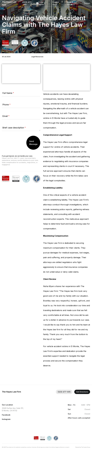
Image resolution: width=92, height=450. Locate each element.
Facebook (6, 415)
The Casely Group (85, 447)
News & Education (71, 3)
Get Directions (82, 392)
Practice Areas (55, 3)
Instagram (6, 419)
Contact (87, 3)
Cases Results (41, 3)
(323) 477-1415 (30, 3)
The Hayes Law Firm (9, 3)
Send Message (33, 142)
